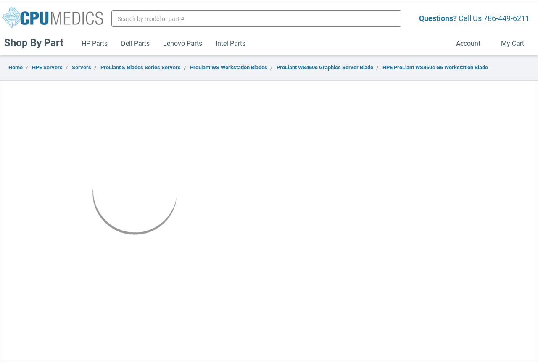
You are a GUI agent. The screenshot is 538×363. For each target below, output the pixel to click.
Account (472, 43)
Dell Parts (135, 43)
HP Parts (95, 43)
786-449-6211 (506, 18)
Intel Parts (230, 43)
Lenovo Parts (182, 43)
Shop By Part (37, 42)
